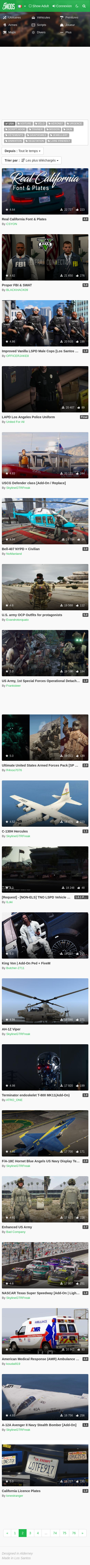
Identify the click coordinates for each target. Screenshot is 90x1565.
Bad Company (15, 1232)
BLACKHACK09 (17, 290)
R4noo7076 (14, 770)
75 (64, 1533)
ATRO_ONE (14, 1100)
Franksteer (13, 685)
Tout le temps (23, 151)
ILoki (9, 902)
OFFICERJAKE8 (17, 356)
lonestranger (14, 1495)
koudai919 (13, 1363)
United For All (15, 422)
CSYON (11, 224)
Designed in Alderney (17, 1553)
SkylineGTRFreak (18, 487)
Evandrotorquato (17, 619)
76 (74, 1533)
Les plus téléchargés (32, 160)
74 (55, 1533)
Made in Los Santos (16, 1558)
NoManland (14, 553)
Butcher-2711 (15, 968)
